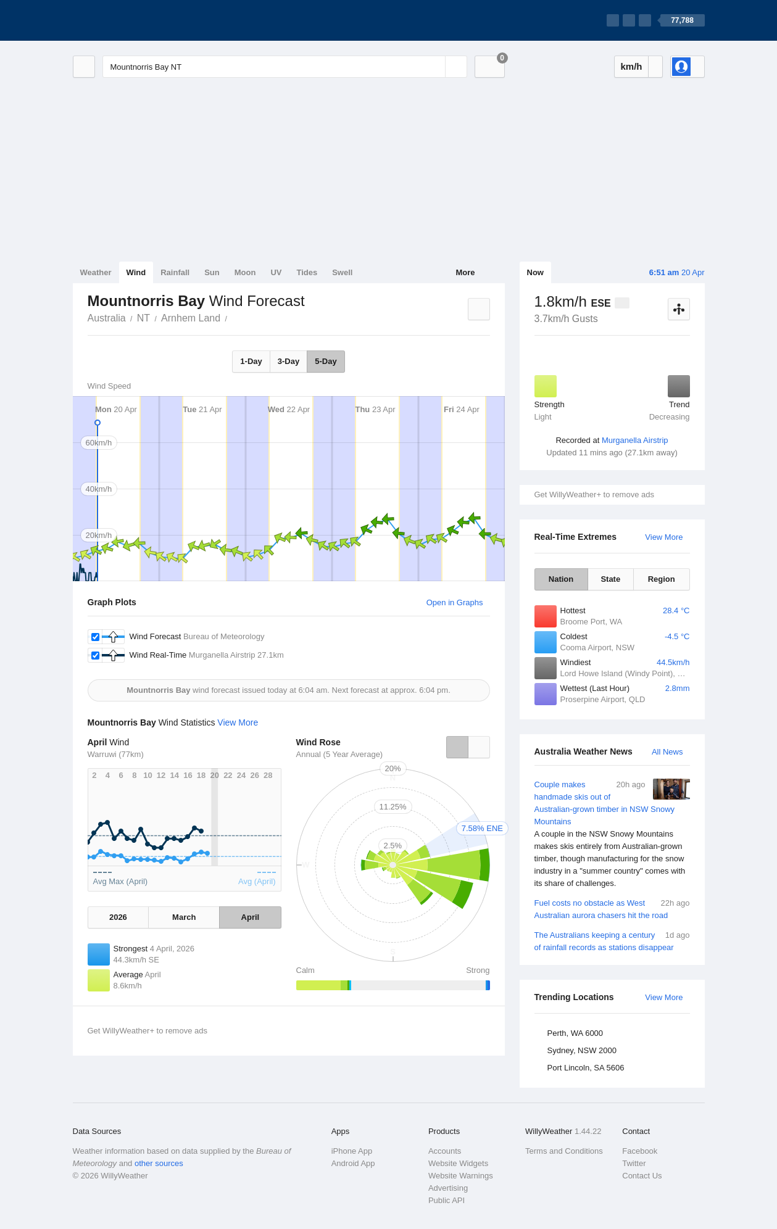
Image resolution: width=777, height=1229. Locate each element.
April (250, 917)
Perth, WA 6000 (575, 1033)
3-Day (288, 361)
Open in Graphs (454, 602)
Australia (107, 318)
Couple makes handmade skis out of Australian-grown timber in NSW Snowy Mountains (612, 834)
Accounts (444, 1151)
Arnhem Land (190, 318)
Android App (353, 1163)
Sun (212, 272)
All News (667, 751)
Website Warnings (460, 1175)
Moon (245, 272)
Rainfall (174, 272)
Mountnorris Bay (234, 317)
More (465, 272)
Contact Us (642, 1175)
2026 (118, 917)
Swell (342, 272)
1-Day (251, 361)
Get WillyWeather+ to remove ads (594, 494)
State (610, 579)
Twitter (634, 1163)
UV (275, 272)
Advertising (448, 1188)
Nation (561, 579)
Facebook (639, 1151)
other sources (159, 1163)
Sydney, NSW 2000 (582, 1050)
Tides (306, 272)
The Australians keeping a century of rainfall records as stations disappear (612, 940)
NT (143, 318)
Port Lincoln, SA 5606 (586, 1067)
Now (535, 272)
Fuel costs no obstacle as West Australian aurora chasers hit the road (612, 908)
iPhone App (352, 1151)
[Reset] (434, 67)
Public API (446, 1200)
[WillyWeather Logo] (131, 20)
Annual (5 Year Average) (339, 754)
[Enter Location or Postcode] (284, 67)
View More (664, 537)
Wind (136, 272)
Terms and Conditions (564, 1151)
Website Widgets (458, 1163)
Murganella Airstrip (635, 440)
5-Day (325, 361)
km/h (631, 66)
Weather (96, 272)
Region (661, 579)
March (184, 917)
